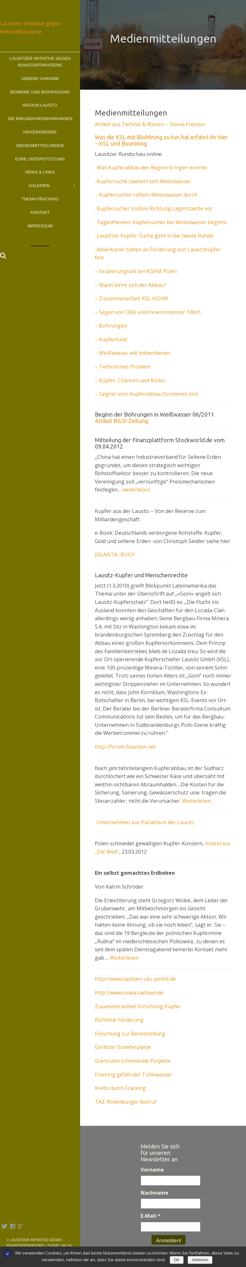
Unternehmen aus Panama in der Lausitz (144, 822)
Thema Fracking (40, 199)
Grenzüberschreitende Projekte (133, 1060)
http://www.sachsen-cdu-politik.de (135, 978)
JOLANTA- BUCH (115, 554)
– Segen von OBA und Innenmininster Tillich (148, 312)
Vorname (152, 1169)
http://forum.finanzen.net (125, 746)
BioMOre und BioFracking (40, 92)
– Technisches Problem (123, 366)
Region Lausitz (40, 105)
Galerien (52, 186)
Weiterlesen (124, 957)
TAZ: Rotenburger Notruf (125, 1101)
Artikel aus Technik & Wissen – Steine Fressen (150, 124)
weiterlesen (136, 489)
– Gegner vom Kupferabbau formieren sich (146, 393)
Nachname (154, 1192)
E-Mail (150, 1215)
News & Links (40, 172)
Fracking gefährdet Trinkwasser (133, 1074)
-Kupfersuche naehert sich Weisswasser (143, 181)
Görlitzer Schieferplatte (123, 1047)
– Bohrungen (111, 325)
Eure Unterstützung (40, 159)
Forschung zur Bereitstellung (130, 1033)
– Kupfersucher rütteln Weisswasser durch (146, 194)
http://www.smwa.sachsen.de (129, 992)
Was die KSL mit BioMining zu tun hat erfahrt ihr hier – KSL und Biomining (161, 140)
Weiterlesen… (198, 800)
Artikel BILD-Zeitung (121, 421)
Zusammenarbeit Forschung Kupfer (138, 1006)
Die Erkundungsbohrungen (40, 118)
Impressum (40, 225)
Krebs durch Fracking (120, 1088)
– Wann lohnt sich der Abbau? (130, 284)
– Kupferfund (111, 339)
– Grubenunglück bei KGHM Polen (136, 271)
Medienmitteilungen (39, 145)
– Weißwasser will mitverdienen (132, 352)
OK (176, 1260)
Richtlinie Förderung (119, 1019)
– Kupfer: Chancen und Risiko (130, 380)
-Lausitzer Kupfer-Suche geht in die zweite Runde (154, 235)
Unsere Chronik (40, 78)
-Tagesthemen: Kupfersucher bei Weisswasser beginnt (161, 222)
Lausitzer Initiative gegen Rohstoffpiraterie (40, 62)
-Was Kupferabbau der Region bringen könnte (151, 167)
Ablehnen (200, 1260)
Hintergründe (40, 132)
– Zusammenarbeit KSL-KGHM (131, 298)
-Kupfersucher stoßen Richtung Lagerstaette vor (154, 208)
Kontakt (40, 212)
